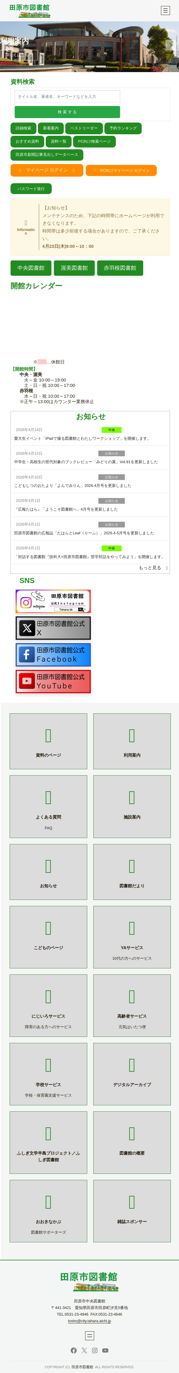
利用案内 (14, 41)
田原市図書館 (82, 1367)
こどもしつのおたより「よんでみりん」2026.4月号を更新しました (72, 485)
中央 (111, 430)
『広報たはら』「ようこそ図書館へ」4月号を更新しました (66, 509)
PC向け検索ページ (94, 141)
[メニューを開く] (165, 10)
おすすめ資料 (27, 141)
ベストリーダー (84, 128)
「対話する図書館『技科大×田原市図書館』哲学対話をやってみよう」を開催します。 (89, 556)
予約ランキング (123, 128)
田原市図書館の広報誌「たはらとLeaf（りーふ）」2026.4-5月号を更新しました (84, 533)
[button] (170, 45)
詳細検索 (23, 128)
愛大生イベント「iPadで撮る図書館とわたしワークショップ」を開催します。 (82, 438)
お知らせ (111, 453)
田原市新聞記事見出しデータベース (47, 155)
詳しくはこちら (19, 55)
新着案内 (51, 128)
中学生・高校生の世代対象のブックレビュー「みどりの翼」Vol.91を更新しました (86, 462)
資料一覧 (58, 141)
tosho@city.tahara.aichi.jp (89, 1321)
